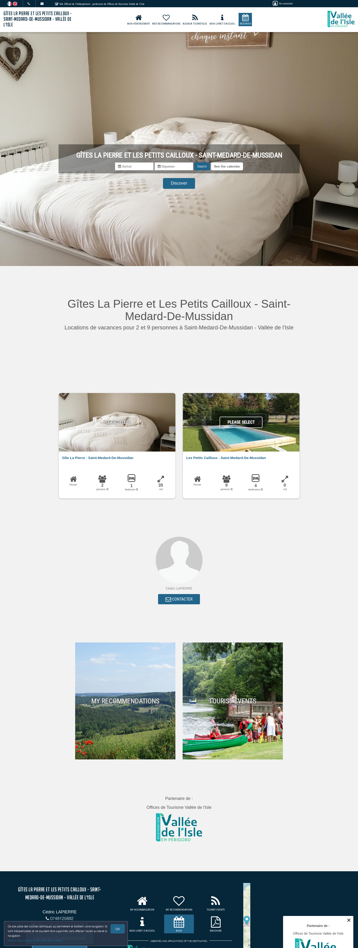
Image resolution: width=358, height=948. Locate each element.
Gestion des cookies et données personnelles (35, 940)
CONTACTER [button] (179, 600)
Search (202, 166)
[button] (227, 166)
